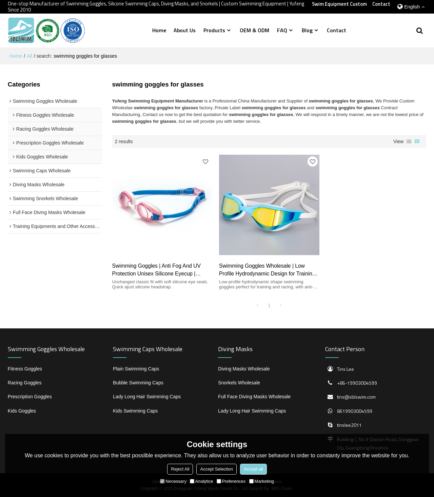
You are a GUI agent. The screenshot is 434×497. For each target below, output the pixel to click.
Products (214, 30)
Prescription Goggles (30, 396)
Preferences (231, 481)
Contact (381, 4)
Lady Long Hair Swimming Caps (147, 396)
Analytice (201, 481)
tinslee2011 (349, 424)
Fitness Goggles (25, 368)
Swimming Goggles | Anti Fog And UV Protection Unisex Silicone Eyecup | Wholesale (156, 270)
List (409, 141)
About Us (185, 30)
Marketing (261, 481)
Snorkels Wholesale (239, 382)
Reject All (180, 469)
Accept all (253, 469)
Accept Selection (216, 469)
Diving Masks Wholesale (244, 368)
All (29, 56)
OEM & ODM (254, 30)
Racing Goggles (25, 382)
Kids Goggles (22, 411)
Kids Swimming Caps (135, 411)
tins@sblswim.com (356, 396)
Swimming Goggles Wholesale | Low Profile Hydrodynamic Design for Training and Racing (267, 270)
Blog (307, 30)
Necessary (173, 481)
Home (159, 30)
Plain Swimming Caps (136, 368)
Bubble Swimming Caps (138, 382)
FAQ (282, 30)
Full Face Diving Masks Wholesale (254, 396)
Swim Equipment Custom (339, 4)
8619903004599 (354, 411)
